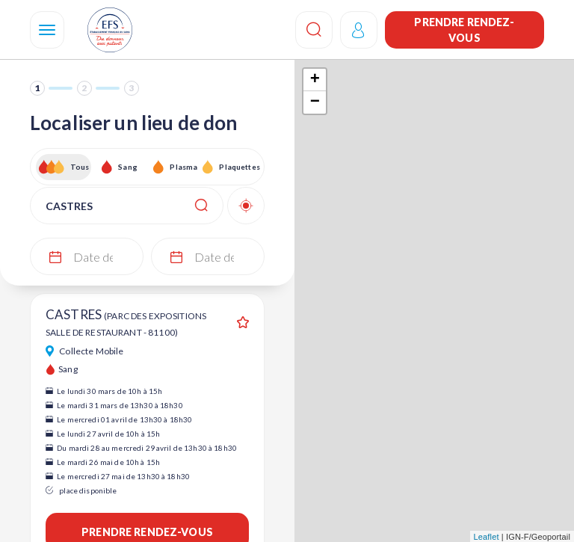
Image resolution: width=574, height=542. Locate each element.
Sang (128, 166)
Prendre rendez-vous (464, 30)
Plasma (183, 166)
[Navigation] (47, 30)
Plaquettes (239, 166)
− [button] (315, 102)
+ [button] (315, 80)
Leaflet (486, 536)
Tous (80, 166)
